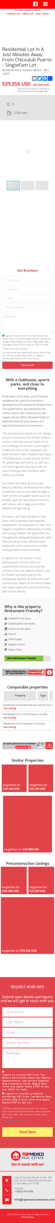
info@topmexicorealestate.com (35, 1199)
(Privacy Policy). (12, 1120)
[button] (51, 125)
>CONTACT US (13, 13)
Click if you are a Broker (15, 349)
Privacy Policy (31, 358)
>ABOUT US (27, 13)
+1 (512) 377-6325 (24, 1191)
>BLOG (45, 13)
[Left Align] (35, 4)
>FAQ (37, 13)
